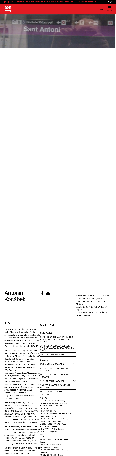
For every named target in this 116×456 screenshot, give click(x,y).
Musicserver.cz (33, 373)
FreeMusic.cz (20, 373)
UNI (17, 395)
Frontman (8, 398)
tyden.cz (36, 384)
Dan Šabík (66, 337)
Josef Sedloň (57, 2)
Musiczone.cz (18, 376)
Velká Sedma (53, 337)
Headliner (24, 395)
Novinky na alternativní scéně (32, 2)
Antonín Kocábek (49, 339)
